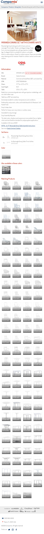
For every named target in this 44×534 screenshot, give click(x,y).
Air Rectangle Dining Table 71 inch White (19, 142)
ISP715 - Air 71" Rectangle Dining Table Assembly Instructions (18, 126)
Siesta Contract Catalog (13, 128)
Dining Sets (18, 7)
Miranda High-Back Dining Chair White (19, 137)
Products (11, 7)
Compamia (4, 7)
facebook (16, 529)
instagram (12, 529)
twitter (9, 529)
